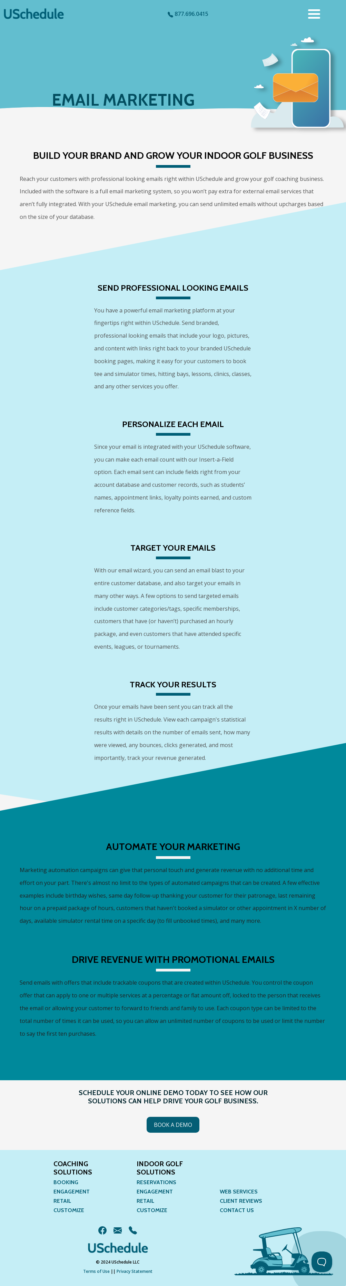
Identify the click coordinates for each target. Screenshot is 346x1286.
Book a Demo (173, 1125)
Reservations (156, 1182)
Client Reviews (241, 1201)
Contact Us (237, 1210)
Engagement (71, 1191)
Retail (62, 1201)
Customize (68, 1210)
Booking (65, 1182)
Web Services (239, 1191)
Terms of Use (96, 1271)
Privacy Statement (134, 1271)
